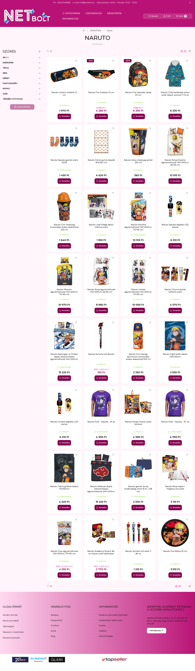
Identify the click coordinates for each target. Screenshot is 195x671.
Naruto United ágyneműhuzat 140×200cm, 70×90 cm (138, 292)
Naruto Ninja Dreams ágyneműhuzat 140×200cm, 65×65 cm (175, 162)
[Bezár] (190, 2)
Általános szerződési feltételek (113, 615)
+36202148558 (63, 2)
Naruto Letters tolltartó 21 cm (64, 93)
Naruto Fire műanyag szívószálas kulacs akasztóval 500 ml (64, 227)
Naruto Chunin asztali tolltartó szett (175, 290)
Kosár (53, 631)
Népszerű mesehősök (13, 632)
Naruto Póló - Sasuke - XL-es (175, 422)
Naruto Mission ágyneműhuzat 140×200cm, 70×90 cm (64, 292)
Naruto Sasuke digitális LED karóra (175, 225)
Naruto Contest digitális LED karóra (64, 423)
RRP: (101, 369)
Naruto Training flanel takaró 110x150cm (64, 487)
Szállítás (102, 631)
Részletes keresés (11, 638)
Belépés (54, 615)
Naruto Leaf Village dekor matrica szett (101, 225)
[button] (71, 13)
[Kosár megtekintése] (181, 16)
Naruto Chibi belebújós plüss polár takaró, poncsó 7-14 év (175, 93)
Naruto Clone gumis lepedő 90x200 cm (101, 161)
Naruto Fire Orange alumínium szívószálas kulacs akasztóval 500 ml (138, 356)
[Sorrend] (189, 51)
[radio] (185, 51)
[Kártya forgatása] (76, 60)
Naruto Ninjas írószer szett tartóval (138, 423)
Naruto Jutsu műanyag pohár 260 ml (138, 161)
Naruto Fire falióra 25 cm (175, 551)
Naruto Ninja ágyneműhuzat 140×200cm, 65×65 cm (101, 290)
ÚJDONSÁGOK (94, 13)
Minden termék (10, 615)
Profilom (55, 625)
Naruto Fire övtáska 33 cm (101, 92)
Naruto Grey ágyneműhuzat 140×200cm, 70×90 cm (64, 552)
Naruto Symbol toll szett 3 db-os (138, 552)
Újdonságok (8, 626)
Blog (53, 636)
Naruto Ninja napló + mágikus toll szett (175, 487)
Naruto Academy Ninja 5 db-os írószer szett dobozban (101, 552)
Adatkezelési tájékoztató (110, 620)
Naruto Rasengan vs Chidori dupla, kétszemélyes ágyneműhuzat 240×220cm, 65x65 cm (64, 358)
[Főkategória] (83, 31)
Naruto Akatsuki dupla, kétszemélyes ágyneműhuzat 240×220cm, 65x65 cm (101, 490)
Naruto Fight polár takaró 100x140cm (175, 355)
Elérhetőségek (106, 636)
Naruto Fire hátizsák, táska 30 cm (138, 93)
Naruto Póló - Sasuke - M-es (101, 422)
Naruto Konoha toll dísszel (101, 354)
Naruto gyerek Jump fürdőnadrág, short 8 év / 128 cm (138, 489)
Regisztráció (56, 620)
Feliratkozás (156, 631)
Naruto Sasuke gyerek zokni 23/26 (64, 161)
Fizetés (102, 625)
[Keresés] (153, 16)
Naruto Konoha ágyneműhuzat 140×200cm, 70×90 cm (138, 227)
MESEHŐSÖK (114, 13)
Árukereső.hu (38, 661)
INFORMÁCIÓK (70, 18)
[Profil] (166, 16)
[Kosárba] (64, 116)
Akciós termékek (11, 620)
